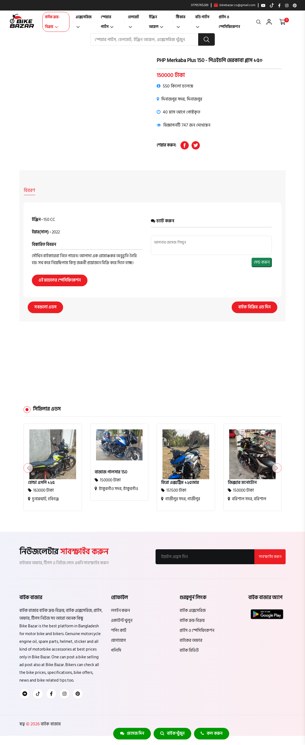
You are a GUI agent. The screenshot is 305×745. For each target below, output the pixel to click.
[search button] (206, 39)
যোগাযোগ (118, 640)
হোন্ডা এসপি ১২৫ (41, 482)
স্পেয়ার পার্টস (107, 22)
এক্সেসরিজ (84, 21)
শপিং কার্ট (118, 630)
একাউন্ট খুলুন (121, 620)
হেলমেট (133, 21)
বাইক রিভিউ (189, 650)
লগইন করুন (120, 610)
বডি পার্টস (202, 21)
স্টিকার (180, 21)
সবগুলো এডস (46, 306)
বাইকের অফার (191, 640)
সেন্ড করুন (262, 262)
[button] (276, 468)
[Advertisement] (152, 354)
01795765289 (199, 5)
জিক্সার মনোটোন (242, 482)
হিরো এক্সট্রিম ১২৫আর (180, 482)
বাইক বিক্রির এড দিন (254, 306)
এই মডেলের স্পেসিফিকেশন (60, 280)
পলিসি (116, 650)
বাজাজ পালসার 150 (111, 471)
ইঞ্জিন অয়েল (156, 22)
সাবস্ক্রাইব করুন (270, 556)
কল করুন (212, 733)
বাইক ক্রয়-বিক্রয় (52, 22)
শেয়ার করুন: (166, 145)
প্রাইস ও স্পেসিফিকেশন (229, 22)
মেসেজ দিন (132, 733)
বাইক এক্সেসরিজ (193, 610)
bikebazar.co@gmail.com (234, 5)
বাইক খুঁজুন (172, 733)
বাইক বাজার (50, 723)
